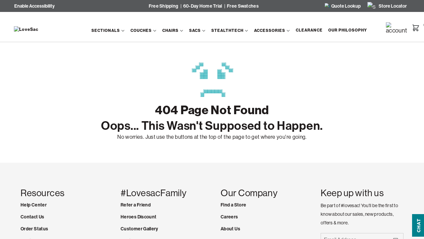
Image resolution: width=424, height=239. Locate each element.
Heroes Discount (138, 217)
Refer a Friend (136, 205)
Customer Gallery (139, 229)
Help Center (34, 205)
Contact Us (32, 217)
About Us (230, 229)
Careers (229, 217)
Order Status (34, 229)
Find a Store (233, 205)
